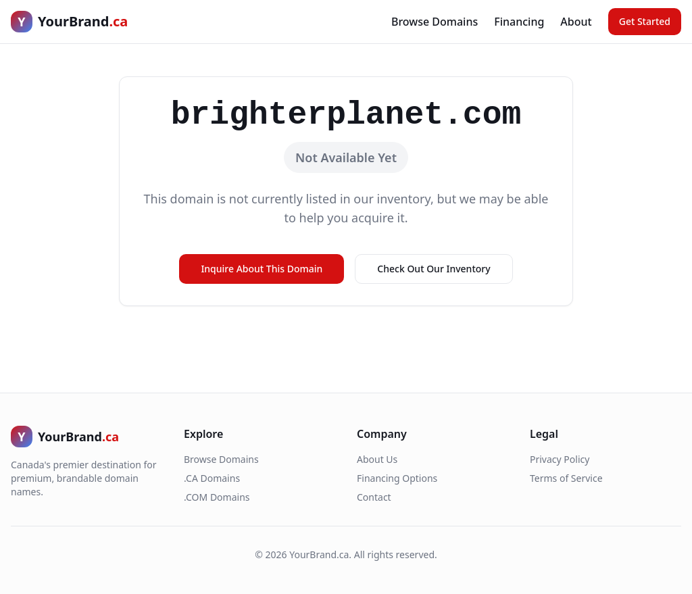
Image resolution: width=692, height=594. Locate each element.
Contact (374, 497)
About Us (377, 459)
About (575, 21)
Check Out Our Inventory (433, 268)
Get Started (644, 21)
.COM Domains (217, 497)
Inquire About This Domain (261, 268)
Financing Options (397, 478)
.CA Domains (212, 478)
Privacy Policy (559, 459)
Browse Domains (434, 21)
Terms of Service (566, 478)
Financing (519, 21)
